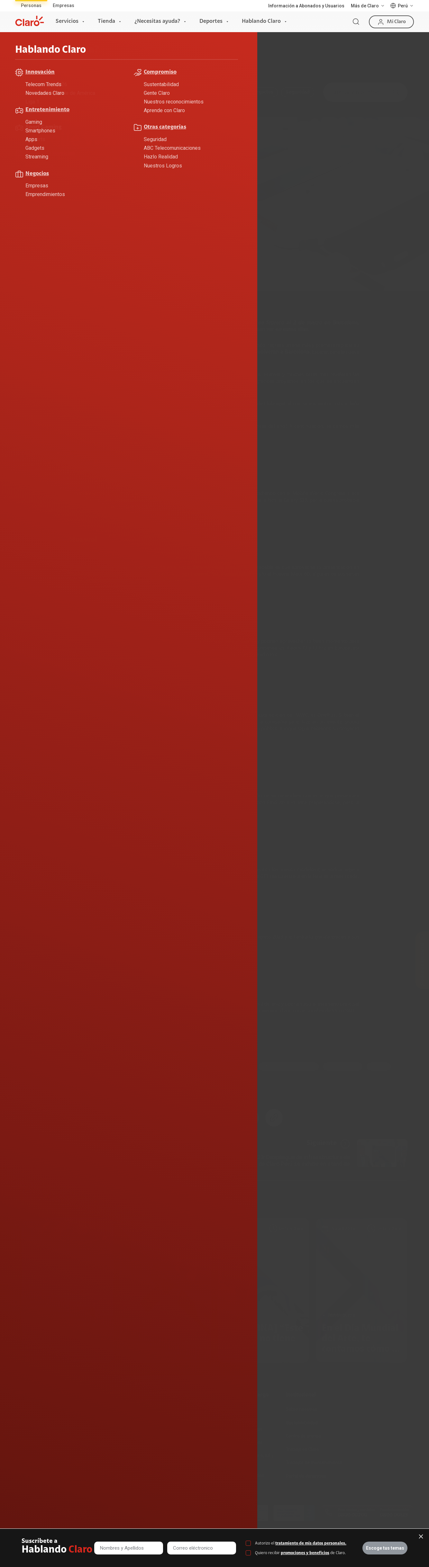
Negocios (262, 92)
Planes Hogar (29, 1435)
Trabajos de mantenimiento (314, 1462)
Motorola (107, 1066)
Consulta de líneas (169, 1449)
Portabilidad (95, 1462)
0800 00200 (352, 1515)
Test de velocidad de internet (180, 1462)
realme (34, 1078)
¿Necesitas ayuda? (157, 21)
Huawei (215, 1066)
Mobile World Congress (289, 1066)
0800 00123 (394, 1515)
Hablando (71, 57)
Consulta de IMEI (167, 1409)
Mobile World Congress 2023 (107, 404)
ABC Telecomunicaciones (78, 92)
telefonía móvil (186, 345)
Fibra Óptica (28, 1422)
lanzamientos (342, 1066)
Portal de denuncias (306, 1476)
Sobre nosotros (301, 1409)
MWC (243, 1066)
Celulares (36, 1066)
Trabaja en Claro (302, 1449)
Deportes (211, 21)
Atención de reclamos (240, 1428)
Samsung (141, 1066)
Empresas (63, 5)
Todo (32, 92)
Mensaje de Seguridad (241, 1475)
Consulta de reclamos (240, 1442)
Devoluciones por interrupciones (235, 1412)
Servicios (67, 21)
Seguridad (297, 92)
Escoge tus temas (385, 1548)
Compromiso (135, 92)
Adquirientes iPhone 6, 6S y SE (246, 1458)
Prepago (92, 1409)
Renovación (95, 1449)
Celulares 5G (163, 1422)
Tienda (106, 21)
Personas (31, 5)
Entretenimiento (181, 92)
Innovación (226, 92)
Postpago (93, 1422)
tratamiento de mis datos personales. (310, 1543)
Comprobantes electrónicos (179, 1476)
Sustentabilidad (302, 1422)
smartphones (208, 381)
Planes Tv (26, 1449)
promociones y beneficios (305, 1553)
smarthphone (179, 1066)
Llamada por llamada (172, 1489)
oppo (61, 1078)
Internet (24, 1409)
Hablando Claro (261, 21)
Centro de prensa (303, 1435)
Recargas (93, 1435)
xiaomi (379, 1066)
